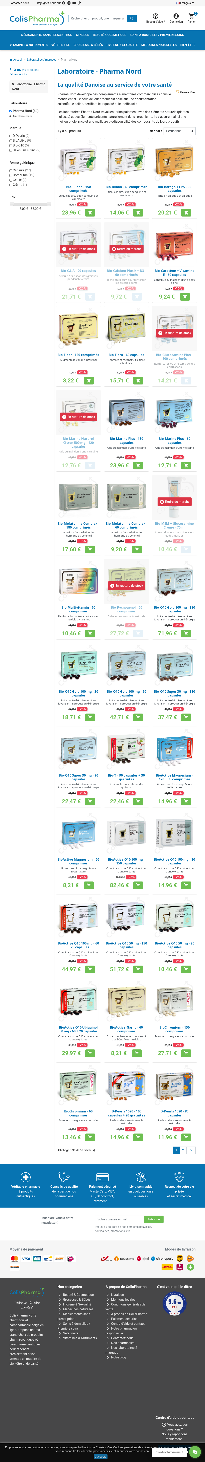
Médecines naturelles (75, 1309)
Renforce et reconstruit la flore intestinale (126, 361)
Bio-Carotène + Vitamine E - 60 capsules (174, 272)
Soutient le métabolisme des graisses (126, 786)
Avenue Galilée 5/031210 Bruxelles (75, 1396)
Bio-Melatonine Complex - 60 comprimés (126, 525)
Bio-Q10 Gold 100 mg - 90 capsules (126, 693)
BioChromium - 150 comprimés (175, 1029)
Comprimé (23, 175)
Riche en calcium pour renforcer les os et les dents (126, 281)
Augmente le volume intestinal (78, 360)
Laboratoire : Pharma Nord (28, 86)
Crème (20, 185)
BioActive (22, 140)
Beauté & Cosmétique (75, 1295)
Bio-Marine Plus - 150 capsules (126, 440)
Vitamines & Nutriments (77, 1338)
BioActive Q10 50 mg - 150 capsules (126, 945)
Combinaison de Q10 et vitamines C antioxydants (126, 869)
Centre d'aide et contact (125, 1324)
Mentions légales (120, 1299)
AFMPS (76, 1378)
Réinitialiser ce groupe (22, 116)
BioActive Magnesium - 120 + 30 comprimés (174, 777)
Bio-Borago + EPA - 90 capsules (174, 189)
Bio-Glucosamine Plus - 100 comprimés (174, 357)
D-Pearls (21, 136)
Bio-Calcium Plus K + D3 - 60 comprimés (126, 272)
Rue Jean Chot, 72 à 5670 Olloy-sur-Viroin (100, 1432)
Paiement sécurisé (122, 1319)
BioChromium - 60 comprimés (78, 1113)
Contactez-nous (19, 3)
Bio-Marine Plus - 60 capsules (174, 440)
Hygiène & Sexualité (74, 1304)
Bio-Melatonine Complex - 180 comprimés (78, 525)
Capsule (22, 170)
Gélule (19, 180)
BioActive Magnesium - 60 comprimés (78, 861)
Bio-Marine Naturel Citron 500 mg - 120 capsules (78, 442)
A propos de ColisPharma (126, 1314)
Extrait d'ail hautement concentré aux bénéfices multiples (126, 1037)
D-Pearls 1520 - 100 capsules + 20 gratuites (126, 1113)
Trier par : (155, 131)
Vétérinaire (67, 1333)
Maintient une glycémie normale (174, 1036)
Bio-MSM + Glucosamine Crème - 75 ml (174, 525)
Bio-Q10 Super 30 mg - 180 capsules (174, 693)
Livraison (115, 1295)
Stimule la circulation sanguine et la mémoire (78, 197)
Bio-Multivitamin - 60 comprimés (78, 609)
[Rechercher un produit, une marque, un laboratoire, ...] (102, 18)
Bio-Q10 (21, 145)
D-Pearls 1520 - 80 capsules (174, 1113)
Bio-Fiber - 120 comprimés (78, 355)
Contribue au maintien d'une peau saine (174, 281)
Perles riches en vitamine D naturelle (126, 1121)
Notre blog (116, 1357)
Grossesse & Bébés (73, 1299)
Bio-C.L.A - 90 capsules (78, 270)
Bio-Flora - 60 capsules (126, 355)
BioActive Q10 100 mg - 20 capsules (174, 861)
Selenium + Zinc (26, 150)
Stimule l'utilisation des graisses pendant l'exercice (78, 277)
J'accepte (101, 1456)
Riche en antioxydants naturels (126, 616)
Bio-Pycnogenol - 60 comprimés (126, 609)
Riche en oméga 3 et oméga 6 (174, 195)
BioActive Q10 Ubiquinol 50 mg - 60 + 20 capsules (78, 1029)
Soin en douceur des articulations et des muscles (174, 534)
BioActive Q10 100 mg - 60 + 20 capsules (78, 945)
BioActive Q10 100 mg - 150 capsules (126, 861)
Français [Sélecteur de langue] (184, 3)
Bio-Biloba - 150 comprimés (78, 189)
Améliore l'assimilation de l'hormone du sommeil (78, 534)
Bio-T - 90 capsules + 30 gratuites (126, 777)
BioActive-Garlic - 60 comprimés (126, 1029)
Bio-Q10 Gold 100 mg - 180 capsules (174, 609)
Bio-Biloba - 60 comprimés (126, 187)
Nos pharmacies (120, 1343)
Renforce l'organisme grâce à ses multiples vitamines (78, 617)
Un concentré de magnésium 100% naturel (174, 786)
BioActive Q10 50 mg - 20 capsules (174, 945)
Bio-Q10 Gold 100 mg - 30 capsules (78, 693)
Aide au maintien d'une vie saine (78, 451)
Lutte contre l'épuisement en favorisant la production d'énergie (174, 617)
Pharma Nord (26, 111)
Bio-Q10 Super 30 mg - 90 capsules (78, 777)
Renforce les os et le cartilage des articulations (174, 365)
